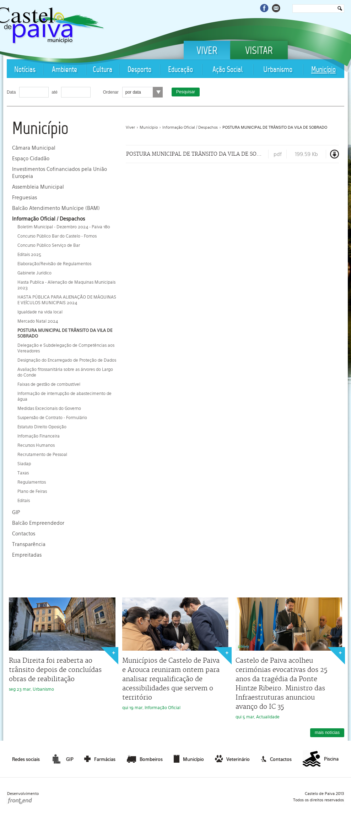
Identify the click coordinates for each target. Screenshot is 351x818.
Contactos (23, 533)
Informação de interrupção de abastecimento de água (64, 396)
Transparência (28, 544)
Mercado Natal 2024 (37, 321)
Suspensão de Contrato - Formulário (52, 417)
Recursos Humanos (36, 445)
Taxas (23, 473)
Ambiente (64, 70)
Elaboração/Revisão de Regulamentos (54, 263)
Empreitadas (27, 555)
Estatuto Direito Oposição (41, 426)
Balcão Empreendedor (38, 523)
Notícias (25, 70)
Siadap (24, 463)
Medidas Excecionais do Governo (49, 408)
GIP (16, 512)
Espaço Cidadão (30, 158)
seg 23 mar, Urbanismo (62, 644)
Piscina (321, 759)
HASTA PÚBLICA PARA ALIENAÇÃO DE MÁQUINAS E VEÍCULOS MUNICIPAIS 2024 (66, 300)
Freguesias (24, 197)
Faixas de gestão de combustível (48, 384)
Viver (206, 51)
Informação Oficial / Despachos (48, 219)
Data (11, 92)
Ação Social (227, 70)
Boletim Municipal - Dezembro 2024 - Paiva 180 (63, 226)
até (55, 92)
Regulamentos (31, 482)
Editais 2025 (29, 254)
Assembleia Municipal (38, 187)
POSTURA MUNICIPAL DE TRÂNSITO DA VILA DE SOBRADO (64, 333)
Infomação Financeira (38, 436)
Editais (23, 500)
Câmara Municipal (33, 148)
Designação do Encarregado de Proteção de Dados (66, 360)
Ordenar (111, 92)
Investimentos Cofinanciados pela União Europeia (59, 172)
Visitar (259, 51)
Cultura (102, 70)
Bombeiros (145, 759)
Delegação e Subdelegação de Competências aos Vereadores (65, 348)
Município (323, 70)
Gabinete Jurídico (34, 273)
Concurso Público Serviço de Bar (48, 245)
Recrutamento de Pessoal (42, 454)
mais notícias (327, 732)
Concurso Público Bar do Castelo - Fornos (57, 236)
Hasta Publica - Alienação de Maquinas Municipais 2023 (66, 285)
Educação (180, 70)
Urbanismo (277, 70)
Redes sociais (26, 759)
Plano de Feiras (32, 491)
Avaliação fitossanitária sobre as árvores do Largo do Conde (65, 372)
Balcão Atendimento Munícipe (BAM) (56, 208)
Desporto (139, 70)
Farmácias (99, 759)
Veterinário (232, 759)
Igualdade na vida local (40, 312)
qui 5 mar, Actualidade (289, 658)
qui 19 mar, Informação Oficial (175, 653)
